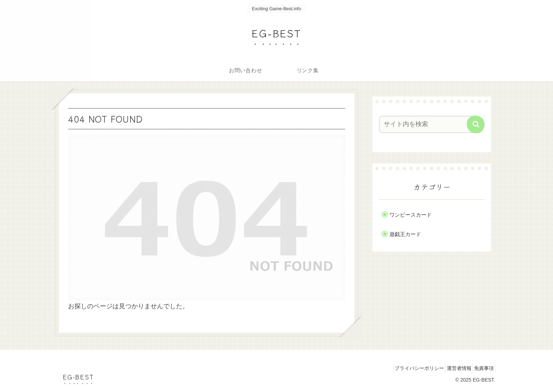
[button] (476, 124)
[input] (427, 124)
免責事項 (481, 368)
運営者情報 (451, 368)
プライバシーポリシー (407, 368)
